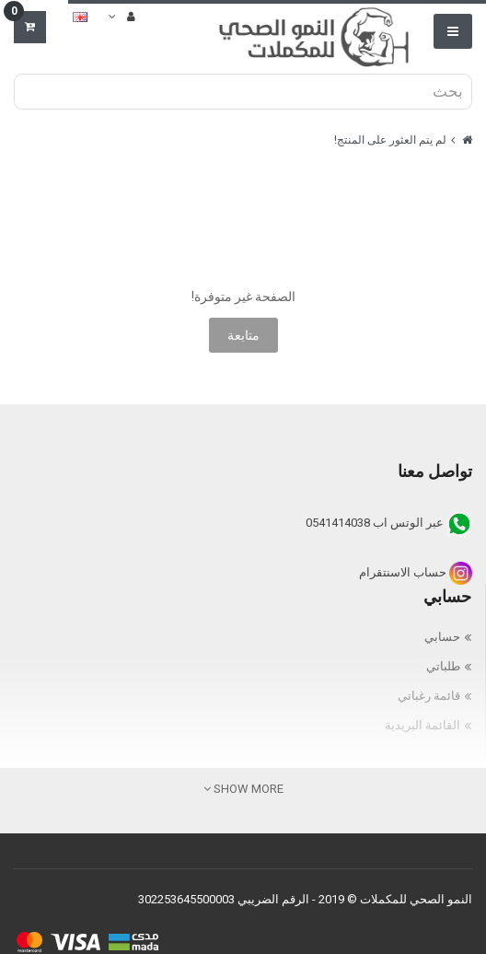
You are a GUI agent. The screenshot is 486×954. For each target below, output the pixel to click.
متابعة (243, 335)
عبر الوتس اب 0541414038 (389, 522)
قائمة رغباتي (429, 696)
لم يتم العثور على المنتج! (390, 140)
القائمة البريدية (422, 725)
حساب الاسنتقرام (415, 572)
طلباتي (443, 666)
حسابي (442, 637)
